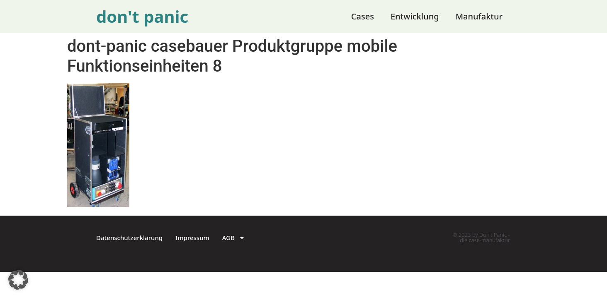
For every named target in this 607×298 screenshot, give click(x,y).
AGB (233, 238)
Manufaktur (479, 16)
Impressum (192, 237)
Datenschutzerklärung (129, 237)
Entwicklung (415, 16)
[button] (18, 280)
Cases (362, 16)
